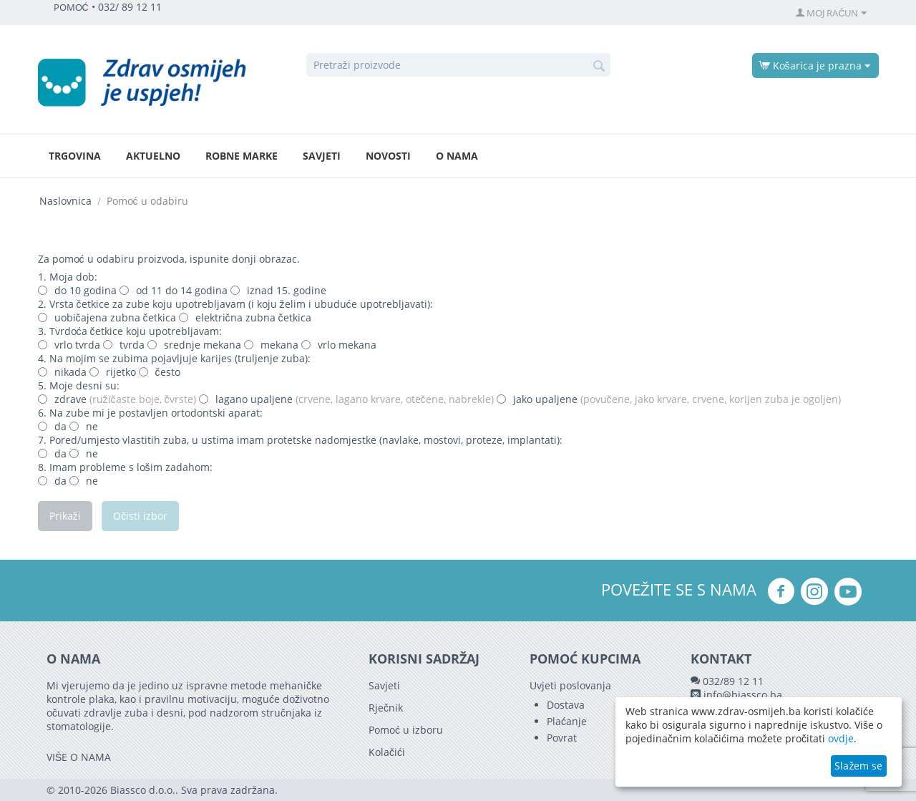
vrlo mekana (338, 344)
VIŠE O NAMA (79, 757)
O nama (457, 155)
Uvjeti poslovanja (570, 685)
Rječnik (386, 707)
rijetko (112, 372)
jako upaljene (669, 399)
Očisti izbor (141, 516)
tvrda (124, 344)
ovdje (841, 738)
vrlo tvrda (69, 344)
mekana (271, 344)
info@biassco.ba (742, 695)
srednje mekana (194, 344)
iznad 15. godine (278, 290)
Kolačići (387, 752)
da (52, 426)
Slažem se (858, 765)
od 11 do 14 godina (174, 290)
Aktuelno (153, 155)
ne (83, 426)
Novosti (388, 155)
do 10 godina (77, 290)
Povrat (562, 737)
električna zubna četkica (245, 317)
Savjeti (322, 155)
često (159, 372)
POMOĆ (71, 7)
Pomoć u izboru (406, 730)
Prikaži (65, 516)
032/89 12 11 (733, 681)
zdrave (117, 399)
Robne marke (241, 155)
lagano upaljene (346, 399)
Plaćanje (567, 721)
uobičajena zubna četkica (108, 317)
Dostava (566, 705)
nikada (62, 372)
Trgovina (75, 155)
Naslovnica (65, 201)
